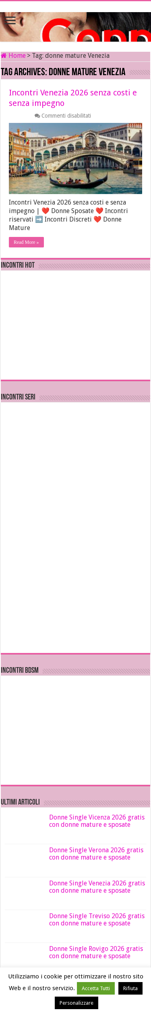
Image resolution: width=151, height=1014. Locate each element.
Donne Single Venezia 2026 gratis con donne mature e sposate (97, 886)
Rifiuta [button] (130, 988)
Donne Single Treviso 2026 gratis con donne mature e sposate (97, 919)
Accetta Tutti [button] (96, 988)
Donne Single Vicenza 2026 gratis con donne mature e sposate (97, 820)
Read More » (26, 242)
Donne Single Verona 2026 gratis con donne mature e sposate (96, 853)
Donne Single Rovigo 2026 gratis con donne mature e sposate (96, 952)
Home (13, 55)
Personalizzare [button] (76, 1003)
